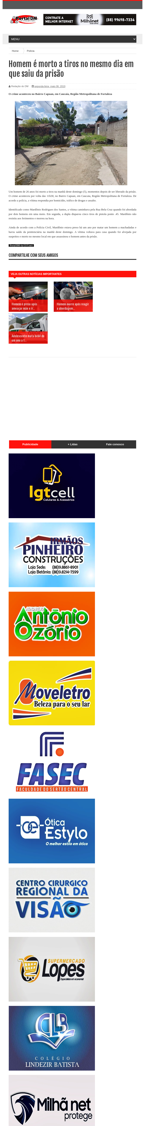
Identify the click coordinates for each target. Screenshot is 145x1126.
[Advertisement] (72, 364)
